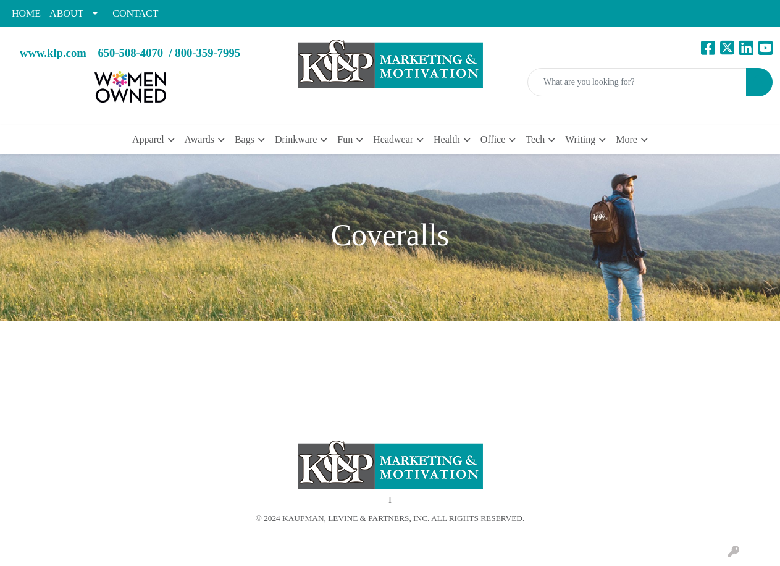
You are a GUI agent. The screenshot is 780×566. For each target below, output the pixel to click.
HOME (26, 13)
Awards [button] (199, 139)
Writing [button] (580, 139)
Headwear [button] (393, 139)
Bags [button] (244, 139)
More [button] (626, 139)
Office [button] (493, 139)
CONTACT (135, 13)
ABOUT (66, 13)
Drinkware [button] (296, 139)
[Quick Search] (637, 82)
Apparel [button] (148, 139)
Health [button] (447, 139)
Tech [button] (535, 139)
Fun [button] (345, 139)
